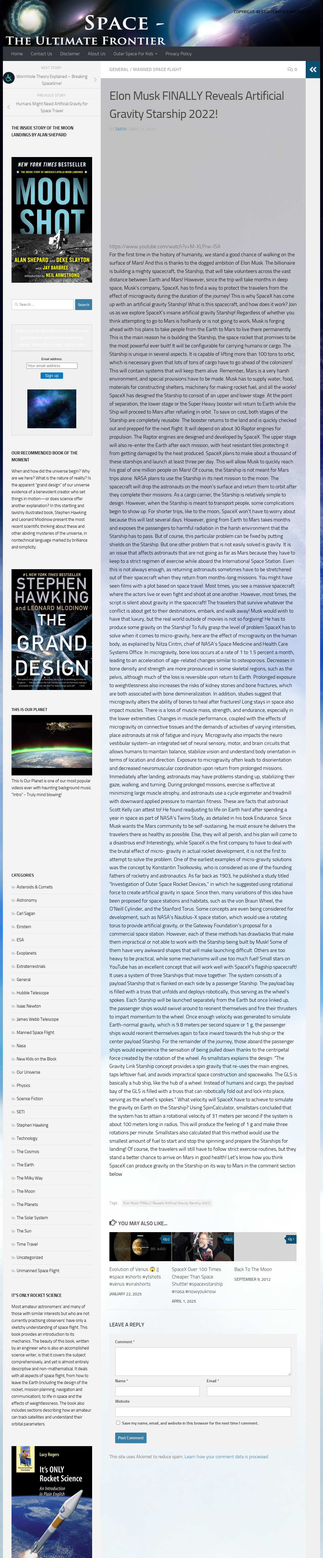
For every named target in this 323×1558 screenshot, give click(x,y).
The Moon (26, 1191)
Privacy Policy (179, 53)
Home (17, 53)
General (119, 69)
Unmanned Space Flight (38, 1270)
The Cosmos (28, 1151)
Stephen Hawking (32, 1125)
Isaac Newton (29, 1006)
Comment (125, 1341)
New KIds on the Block (36, 1059)
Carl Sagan (26, 913)
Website (122, 1401)
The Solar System (32, 1217)
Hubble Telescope (33, 992)
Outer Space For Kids (133, 53)
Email (213, 1381)
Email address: (51, 359)
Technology (27, 1138)
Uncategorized (30, 1257)
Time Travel (27, 1244)
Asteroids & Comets (35, 887)
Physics (23, 1085)
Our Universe (28, 1072)
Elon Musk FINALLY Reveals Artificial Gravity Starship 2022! (167, 1203)
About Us (96, 53)
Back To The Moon (253, 1269)
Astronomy (27, 900)
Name (121, 1381)
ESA (20, 940)
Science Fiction (30, 1098)
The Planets (27, 1204)
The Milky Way (30, 1178)
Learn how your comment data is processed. (227, 1456)
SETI (21, 1112)
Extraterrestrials (31, 966)
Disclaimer (70, 53)
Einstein (24, 926)
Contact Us (41, 53)
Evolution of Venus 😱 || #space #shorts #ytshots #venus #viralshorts (135, 1276)
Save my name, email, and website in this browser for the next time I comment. (190, 1423)
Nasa (21, 1045)
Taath (120, 129)
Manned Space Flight (157, 69)
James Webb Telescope (38, 1019)
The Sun (24, 1231)
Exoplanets (27, 953)
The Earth (25, 1164)
